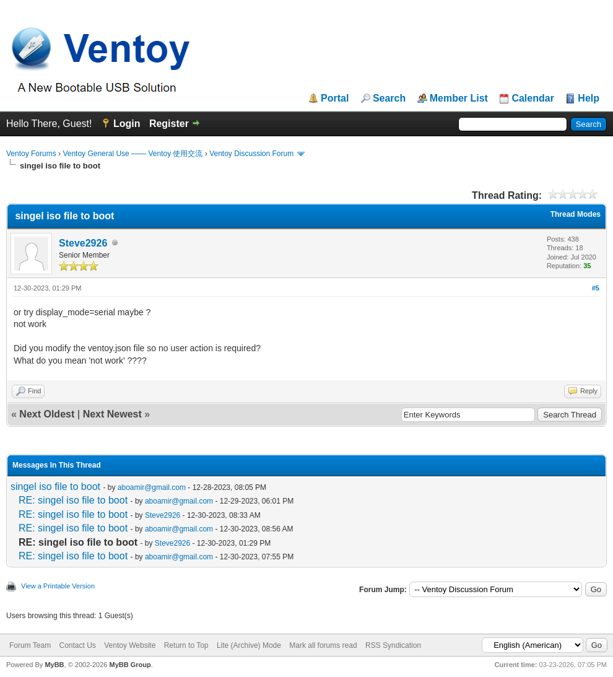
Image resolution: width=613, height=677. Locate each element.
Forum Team (30, 645)
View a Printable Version (58, 586)
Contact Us (77, 645)
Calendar (532, 98)
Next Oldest (46, 414)
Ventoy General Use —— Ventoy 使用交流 (132, 153)
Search (389, 98)
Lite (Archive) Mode (249, 645)
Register (169, 123)
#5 (595, 288)
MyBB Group (129, 664)
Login (127, 123)
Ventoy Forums (31, 153)
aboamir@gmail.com (152, 487)
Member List (459, 98)
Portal (335, 98)
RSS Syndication (393, 645)
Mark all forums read (323, 645)
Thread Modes (575, 214)
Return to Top (186, 645)
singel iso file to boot (55, 486)
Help (588, 98)
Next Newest (112, 414)
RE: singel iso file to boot (73, 500)
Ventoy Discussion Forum (251, 153)
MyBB (54, 664)
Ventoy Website (129, 645)
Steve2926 (83, 243)
